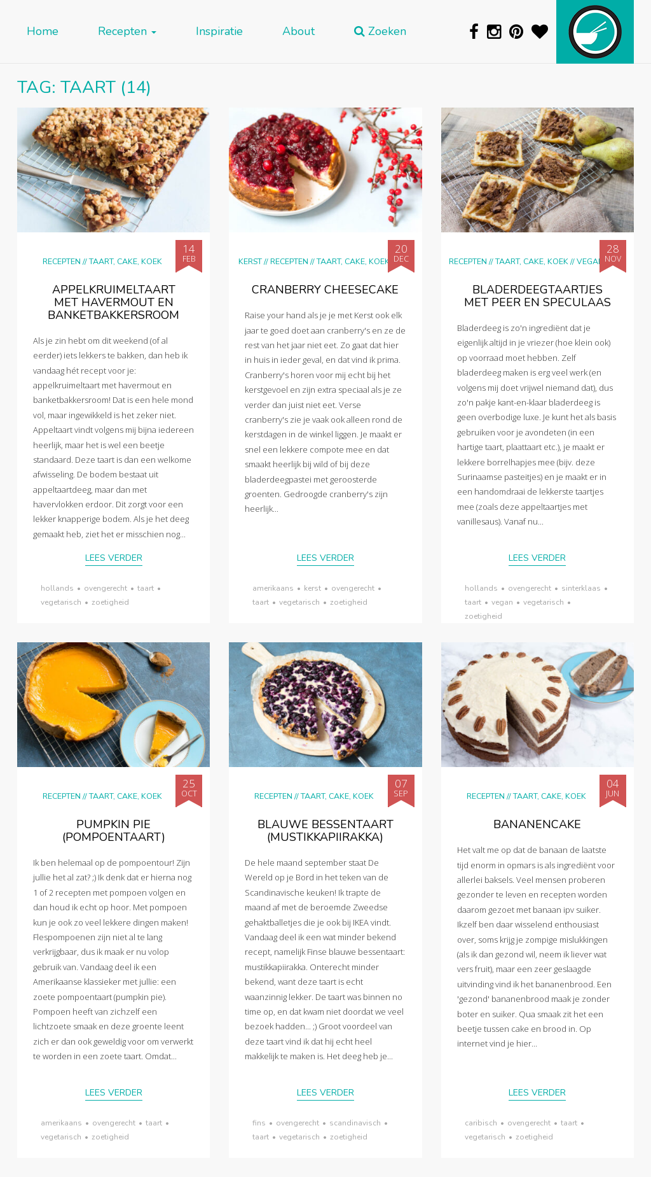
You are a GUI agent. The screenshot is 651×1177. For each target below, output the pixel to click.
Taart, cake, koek (125, 261)
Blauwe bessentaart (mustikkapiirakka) (325, 831)
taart (145, 588)
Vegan (590, 261)
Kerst (250, 261)
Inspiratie (219, 31)
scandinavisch (355, 1123)
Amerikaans (273, 588)
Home (42, 31)
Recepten (127, 31)
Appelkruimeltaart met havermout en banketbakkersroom (113, 302)
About (298, 31)
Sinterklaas (581, 588)
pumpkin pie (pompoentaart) (113, 831)
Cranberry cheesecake (325, 289)
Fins (259, 1123)
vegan (502, 602)
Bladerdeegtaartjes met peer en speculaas (537, 296)
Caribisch (481, 1123)
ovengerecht (105, 588)
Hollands (57, 588)
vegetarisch (61, 602)
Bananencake (537, 824)
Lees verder (113, 558)
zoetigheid (110, 602)
